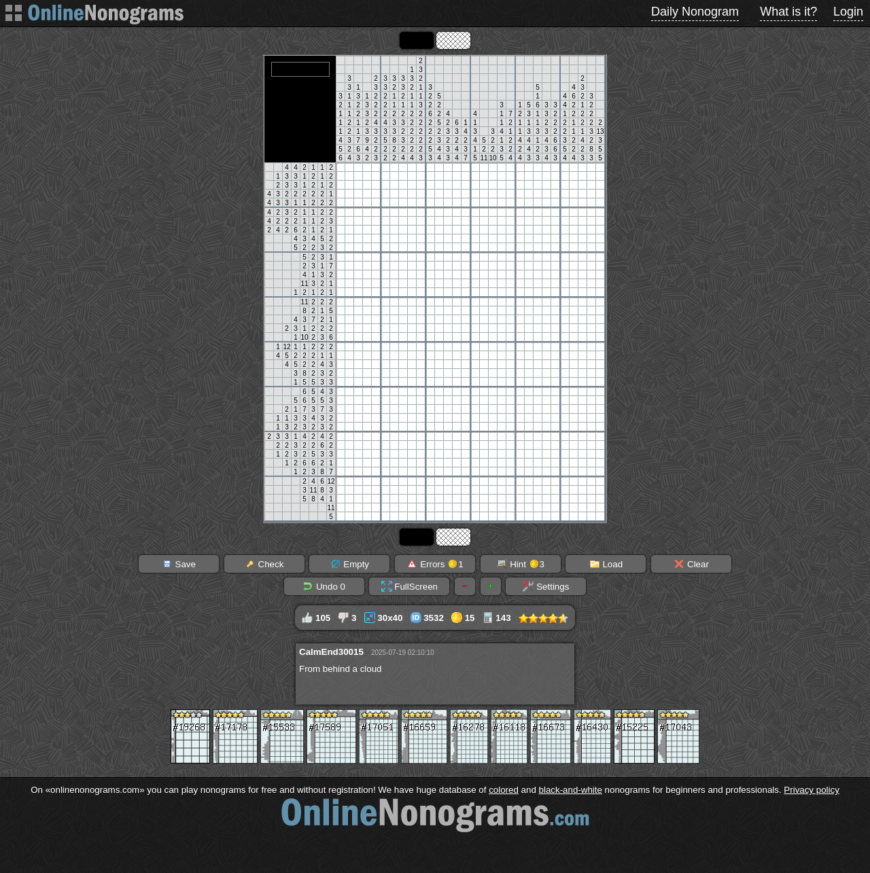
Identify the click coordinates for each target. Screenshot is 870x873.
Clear (691, 563)
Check (264, 563)
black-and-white (570, 790)
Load (606, 563)
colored (504, 790)
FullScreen (409, 586)
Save (179, 563)
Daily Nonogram (695, 11)
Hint (520, 563)
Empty (349, 563)
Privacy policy (811, 790)
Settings (546, 586)
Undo (323, 586)
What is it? (788, 11)
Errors (434, 563)
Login (848, 11)
